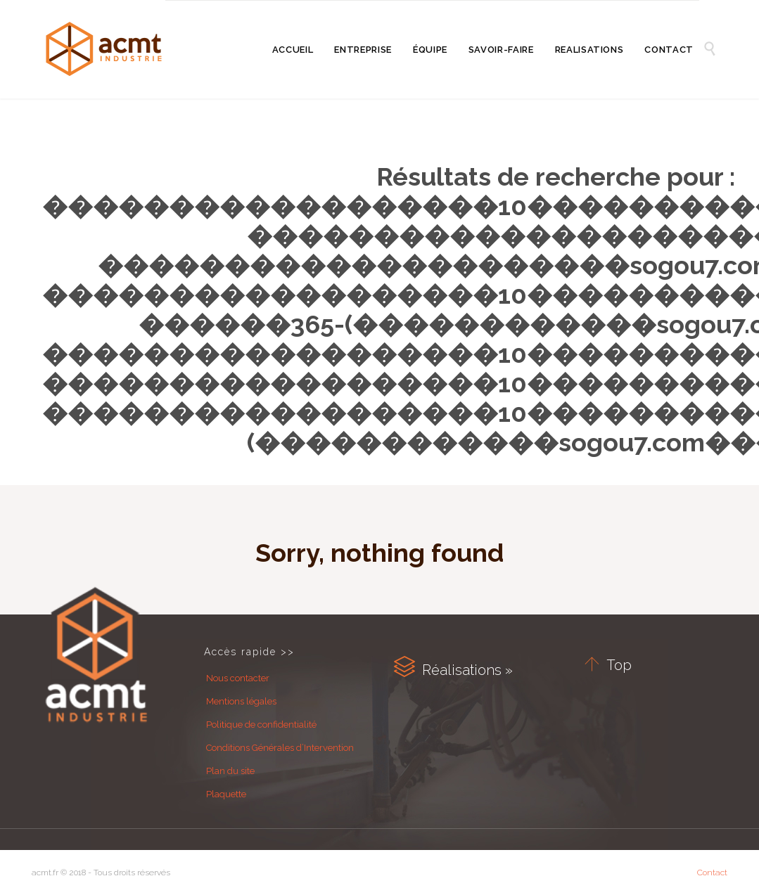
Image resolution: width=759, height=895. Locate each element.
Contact (712, 872)
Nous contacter (237, 678)
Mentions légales (241, 701)
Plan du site (230, 771)
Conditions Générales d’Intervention (280, 747)
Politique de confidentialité (261, 724)
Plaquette (226, 794)
